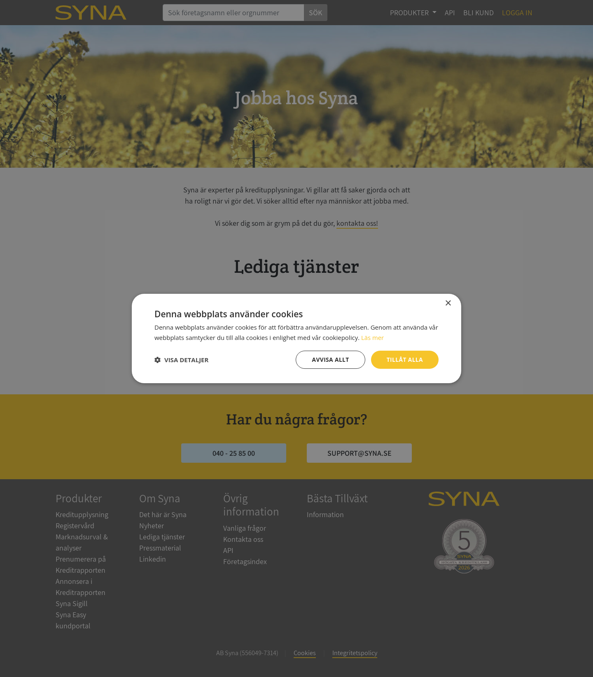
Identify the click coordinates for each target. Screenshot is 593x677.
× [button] (448, 303)
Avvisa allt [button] (329, 359)
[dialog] (296, 338)
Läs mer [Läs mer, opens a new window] (372, 337)
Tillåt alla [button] (404, 359)
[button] (181, 359)
